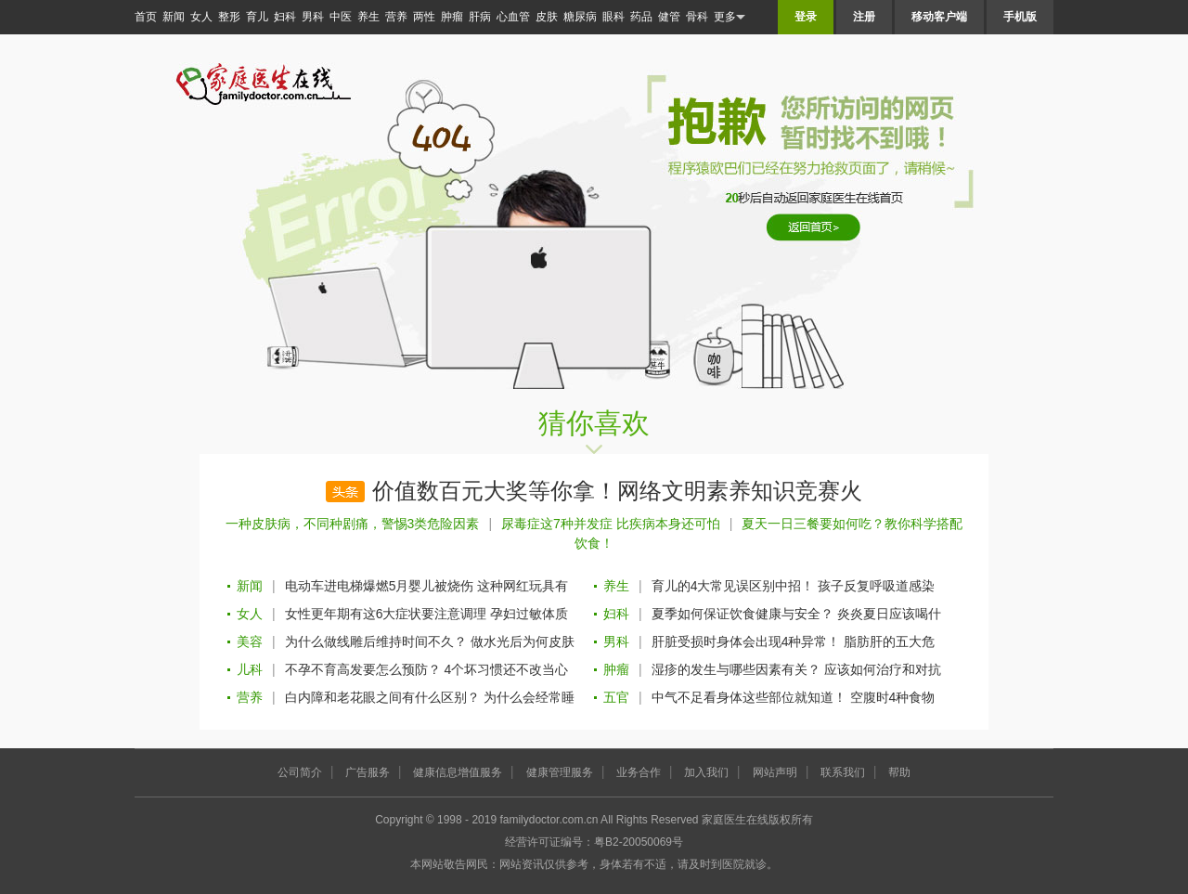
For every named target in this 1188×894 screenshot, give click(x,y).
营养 (396, 16)
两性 (424, 16)
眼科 (613, 16)
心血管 (513, 16)
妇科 (285, 16)
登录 (805, 16)
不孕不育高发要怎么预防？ (363, 669)
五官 (616, 697)
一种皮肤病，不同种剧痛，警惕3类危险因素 (353, 523)
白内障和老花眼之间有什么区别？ (382, 697)
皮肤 (547, 16)
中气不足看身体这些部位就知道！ (749, 697)
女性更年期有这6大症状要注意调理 (386, 613)
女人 (201, 16)
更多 (729, 17)
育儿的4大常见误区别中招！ (733, 585)
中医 (340, 16)
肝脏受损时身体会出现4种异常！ (746, 641)
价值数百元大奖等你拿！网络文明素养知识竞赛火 (617, 491)
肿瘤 (452, 16)
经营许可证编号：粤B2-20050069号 (594, 842)
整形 (229, 16)
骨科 (697, 16)
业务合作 (638, 772)
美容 (250, 641)
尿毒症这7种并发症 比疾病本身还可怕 (610, 523)
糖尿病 (580, 16)
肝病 (480, 16)
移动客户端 (939, 16)
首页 (146, 16)
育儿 (257, 16)
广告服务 (367, 772)
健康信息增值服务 (457, 772)
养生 (368, 16)
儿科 (250, 669)
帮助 (899, 772)
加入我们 (706, 772)
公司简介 (300, 772)
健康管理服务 (559, 772)
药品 (641, 16)
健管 (669, 16)
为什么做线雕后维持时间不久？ (376, 641)
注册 (864, 16)
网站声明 (775, 772)
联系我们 (842, 772)
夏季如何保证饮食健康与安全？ (742, 613)
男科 (313, 16)
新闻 (173, 16)
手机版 (1020, 16)
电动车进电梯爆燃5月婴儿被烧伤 (379, 585)
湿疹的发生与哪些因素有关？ (736, 669)
